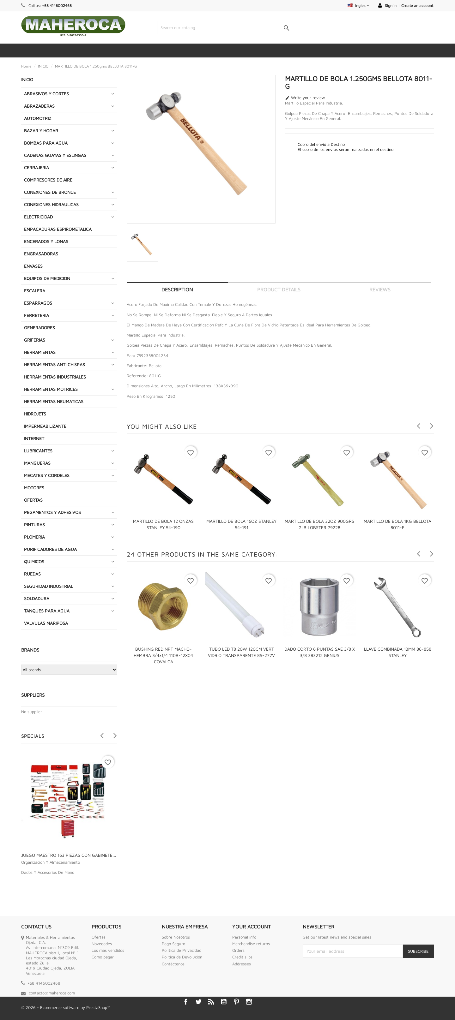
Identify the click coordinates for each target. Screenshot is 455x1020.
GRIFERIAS (34, 340)
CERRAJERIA (36, 167)
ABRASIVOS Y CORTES (46, 93)
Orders (238, 950)
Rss (211, 1002)
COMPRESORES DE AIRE (48, 179)
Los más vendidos (108, 950)
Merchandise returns (251, 943)
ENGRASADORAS (41, 253)
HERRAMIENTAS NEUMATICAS (53, 401)
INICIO (27, 79)
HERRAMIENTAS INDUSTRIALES (55, 376)
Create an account (417, 5)
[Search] (225, 27)
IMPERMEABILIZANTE (45, 426)
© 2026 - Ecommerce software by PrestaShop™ (65, 1007)
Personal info (244, 936)
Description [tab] (177, 289)
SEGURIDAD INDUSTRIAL (48, 586)
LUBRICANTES (38, 450)
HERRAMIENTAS (40, 352)
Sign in (391, 5)
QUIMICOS (34, 561)
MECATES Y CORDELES (47, 475)
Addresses (241, 963)
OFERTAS (33, 500)
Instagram (249, 1002)
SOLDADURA (36, 598)
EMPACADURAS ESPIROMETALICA (58, 229)
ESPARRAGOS (38, 303)
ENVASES (33, 266)
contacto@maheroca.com (52, 992)
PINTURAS (34, 524)
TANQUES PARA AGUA (47, 610)
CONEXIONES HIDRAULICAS (51, 204)
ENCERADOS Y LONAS (46, 241)
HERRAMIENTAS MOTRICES (51, 389)
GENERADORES (39, 327)
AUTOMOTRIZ (38, 118)
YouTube (224, 1002)
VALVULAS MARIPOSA (46, 623)
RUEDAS (32, 573)
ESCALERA (34, 290)
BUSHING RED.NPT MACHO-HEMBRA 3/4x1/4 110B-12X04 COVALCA (163, 655)
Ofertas (99, 936)
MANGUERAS (37, 463)
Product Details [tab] (278, 289)
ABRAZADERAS (39, 106)
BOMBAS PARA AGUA (46, 143)
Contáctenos (173, 963)
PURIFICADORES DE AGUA (50, 549)
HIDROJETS (35, 413)
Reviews (380, 289)
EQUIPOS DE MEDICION (47, 278)
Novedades (102, 943)
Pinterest (236, 1002)
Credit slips (242, 956)
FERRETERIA (36, 315)
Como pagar (103, 956)
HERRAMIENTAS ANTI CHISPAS (54, 364)
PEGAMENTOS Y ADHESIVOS (52, 512)
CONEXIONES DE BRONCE (50, 192)
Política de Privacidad (181, 950)
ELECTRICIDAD (38, 216)
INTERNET (34, 438)
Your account (251, 926)
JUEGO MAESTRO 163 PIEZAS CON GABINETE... (68, 855)
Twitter (198, 1002)
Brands (30, 650)
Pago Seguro (173, 943)
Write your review (305, 97)
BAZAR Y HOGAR (41, 130)
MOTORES (34, 487)
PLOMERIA (34, 537)
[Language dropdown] (358, 5)
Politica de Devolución (182, 956)
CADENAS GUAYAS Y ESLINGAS (55, 155)
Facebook (186, 1002)
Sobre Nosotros (176, 936)
